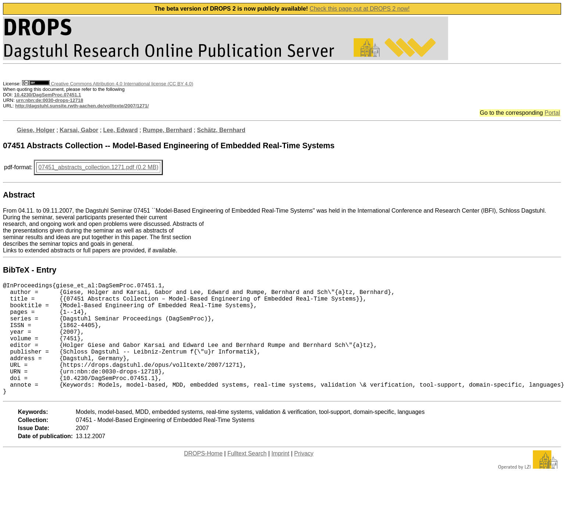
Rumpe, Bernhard (167, 130)
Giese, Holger (36, 130)
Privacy (303, 478)
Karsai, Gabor (79, 130)
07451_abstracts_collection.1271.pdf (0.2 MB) (98, 167)
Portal (552, 113)
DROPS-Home (203, 478)
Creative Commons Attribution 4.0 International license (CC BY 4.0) (107, 83)
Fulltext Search (247, 478)
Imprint (280, 478)
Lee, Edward (120, 130)
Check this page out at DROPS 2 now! (360, 9)
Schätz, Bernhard (221, 130)
